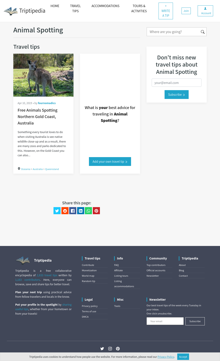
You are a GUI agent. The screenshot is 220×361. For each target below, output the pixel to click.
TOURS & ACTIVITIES (139, 8)
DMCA (85, 317)
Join (186, 11)
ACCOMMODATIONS (105, 6)
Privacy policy (90, 306)
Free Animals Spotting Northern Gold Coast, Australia (37, 116)
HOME (54, 6)
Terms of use (89, 311)
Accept (183, 357)
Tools (117, 306)
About (182, 265)
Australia (38, 169)
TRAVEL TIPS (75, 8)
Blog (181, 270)
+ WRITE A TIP (166, 11)
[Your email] (165, 321)
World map (88, 276)
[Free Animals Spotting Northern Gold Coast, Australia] (43, 75)
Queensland (52, 169)
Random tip (88, 281)
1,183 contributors (27, 280)
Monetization (89, 270)
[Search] (173, 31)
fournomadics (47, 103)
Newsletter (153, 276)
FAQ (116, 265)
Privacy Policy (166, 357)
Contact (183, 276)
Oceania (25, 169)
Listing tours (121, 276)
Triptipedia (24, 11)
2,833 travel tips (47, 275)
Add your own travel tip (110, 161)
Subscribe (176, 94)
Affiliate (118, 270)
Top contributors (156, 265)
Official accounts (156, 270)
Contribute (88, 265)
